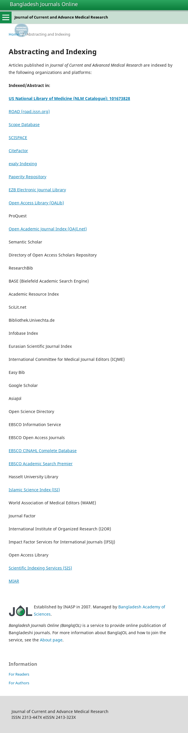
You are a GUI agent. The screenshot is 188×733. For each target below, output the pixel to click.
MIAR (14, 581)
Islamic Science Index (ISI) (34, 489)
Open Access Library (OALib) (36, 202)
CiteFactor (18, 150)
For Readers (19, 674)
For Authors (19, 682)
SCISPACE (18, 137)
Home (14, 34)
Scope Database (24, 124)
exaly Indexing (23, 163)
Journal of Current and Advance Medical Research (61, 17)
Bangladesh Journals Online (44, 4)
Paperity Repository (27, 176)
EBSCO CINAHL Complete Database (43, 450)
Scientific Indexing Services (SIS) (40, 568)
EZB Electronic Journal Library (37, 189)
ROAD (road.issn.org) (29, 111)
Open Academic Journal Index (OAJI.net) (48, 229)
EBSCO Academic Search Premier (41, 463)
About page (51, 640)
